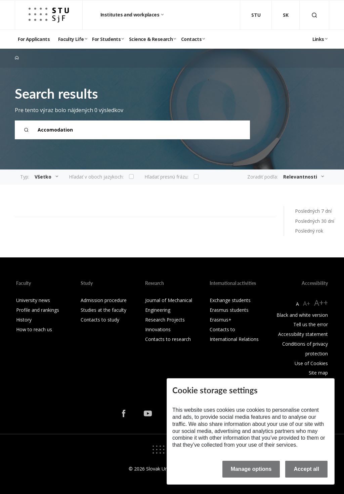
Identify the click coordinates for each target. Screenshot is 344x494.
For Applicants (34, 39)
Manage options (251, 469)
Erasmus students (229, 310)
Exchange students (230, 300)
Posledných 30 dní (314, 221)
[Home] (17, 58)
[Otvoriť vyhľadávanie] (314, 15)
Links (318, 39)
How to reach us (34, 329)
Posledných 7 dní (313, 211)
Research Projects (165, 319)
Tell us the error (310, 324)
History (24, 319)
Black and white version (302, 315)
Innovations (158, 329)
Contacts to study (100, 319)
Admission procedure (104, 300)
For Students (106, 39)
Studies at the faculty (103, 310)
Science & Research (151, 39)
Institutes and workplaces (130, 14)
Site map (318, 372)
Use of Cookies (311, 363)
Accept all (306, 469)
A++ (321, 302)
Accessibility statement (303, 334)
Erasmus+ (220, 319)
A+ (306, 303)
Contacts (191, 39)
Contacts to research (168, 339)
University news (33, 300)
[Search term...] (132, 129)
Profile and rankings (37, 310)
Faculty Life (71, 39)
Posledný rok (309, 231)
